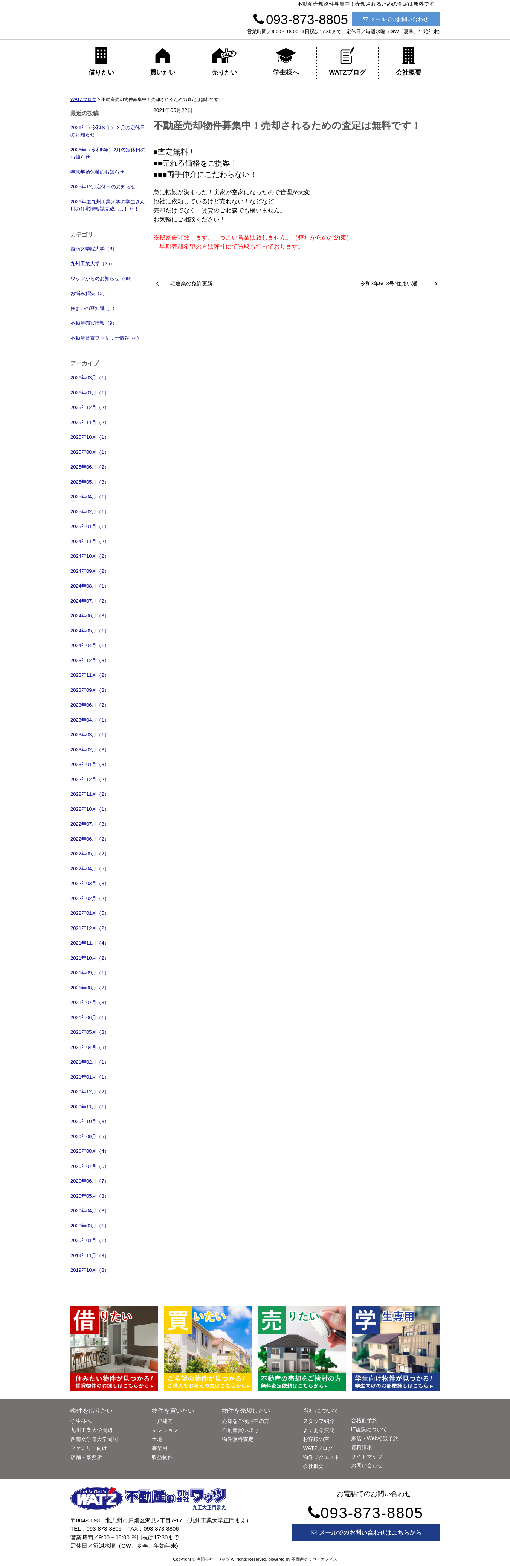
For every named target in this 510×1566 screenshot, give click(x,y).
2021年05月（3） (89, 1032)
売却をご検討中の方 (245, 1421)
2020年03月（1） (89, 1226)
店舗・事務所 (86, 1457)
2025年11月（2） (89, 422)
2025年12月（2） (89, 407)
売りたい (224, 61)
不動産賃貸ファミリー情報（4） (106, 338)
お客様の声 (316, 1439)
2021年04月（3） (89, 1047)
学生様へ (286, 61)
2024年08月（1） (89, 586)
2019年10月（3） (89, 1270)
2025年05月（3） (89, 482)
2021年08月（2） (89, 988)
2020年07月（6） (89, 1166)
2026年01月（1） (89, 392)
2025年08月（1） (89, 452)
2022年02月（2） (89, 898)
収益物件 (162, 1457)
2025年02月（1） (89, 511)
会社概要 (408, 61)
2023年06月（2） (89, 705)
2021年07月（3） (89, 1002)
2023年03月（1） (89, 734)
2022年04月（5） (89, 869)
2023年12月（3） (89, 660)
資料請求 (361, 1447)
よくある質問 (318, 1430)
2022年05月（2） (89, 853)
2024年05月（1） (89, 630)
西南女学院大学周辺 (94, 1439)
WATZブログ (347, 61)
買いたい (163, 61)
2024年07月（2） (89, 601)
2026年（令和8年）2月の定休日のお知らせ (107, 153)
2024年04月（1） (89, 645)
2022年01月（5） (89, 913)
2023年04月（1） (89, 720)
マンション (165, 1430)
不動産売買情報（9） (93, 323)
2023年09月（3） (89, 690)
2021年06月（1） (89, 1017)
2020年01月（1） (89, 1240)
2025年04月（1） (89, 496)
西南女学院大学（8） (93, 249)
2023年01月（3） (89, 764)
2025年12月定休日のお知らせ (103, 186)
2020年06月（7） (89, 1181)
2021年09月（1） (89, 972)
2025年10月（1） (89, 437)
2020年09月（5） (89, 1136)
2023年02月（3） (89, 749)
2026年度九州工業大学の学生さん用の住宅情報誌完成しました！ (107, 205)
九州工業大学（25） (92, 263)
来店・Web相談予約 (375, 1438)
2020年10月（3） (89, 1121)
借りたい (101, 61)
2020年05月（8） (89, 1196)
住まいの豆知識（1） (93, 308)
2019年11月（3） (89, 1255)
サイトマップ (367, 1456)
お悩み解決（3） (88, 293)
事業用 (160, 1448)
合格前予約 (364, 1420)
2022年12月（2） (89, 779)
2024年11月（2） (89, 541)
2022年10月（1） (89, 809)
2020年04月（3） (89, 1210)
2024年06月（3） (89, 615)
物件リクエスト (321, 1457)
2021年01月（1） (89, 1077)
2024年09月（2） (89, 571)
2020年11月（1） (89, 1107)
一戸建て (162, 1421)
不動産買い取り (240, 1430)
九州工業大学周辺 (91, 1430)
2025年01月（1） (89, 526)
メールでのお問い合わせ (395, 19)
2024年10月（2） (89, 556)
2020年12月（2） (89, 1091)
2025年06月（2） (89, 467)
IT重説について (369, 1429)
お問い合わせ (367, 1465)
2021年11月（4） (89, 943)
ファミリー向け (88, 1448)
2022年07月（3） (89, 824)
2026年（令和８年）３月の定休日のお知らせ (107, 131)
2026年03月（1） (89, 377)
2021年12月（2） (89, 928)
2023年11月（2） (89, 675)
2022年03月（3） (89, 883)
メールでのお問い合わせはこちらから (366, 1532)
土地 (157, 1439)
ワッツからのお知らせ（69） (102, 278)
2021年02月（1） (89, 1062)
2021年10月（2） (89, 958)
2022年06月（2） (89, 839)
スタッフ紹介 (318, 1421)
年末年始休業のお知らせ (97, 172)
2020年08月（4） (89, 1151)
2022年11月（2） (89, 794)
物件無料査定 (237, 1439)
